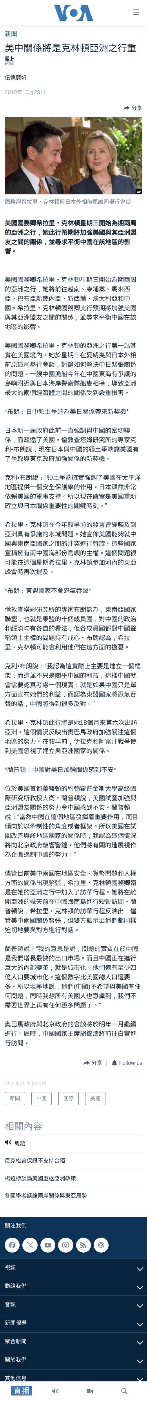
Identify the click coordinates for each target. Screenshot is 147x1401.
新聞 (11, 34)
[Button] (132, 108)
